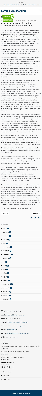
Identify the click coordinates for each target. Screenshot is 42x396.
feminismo (6, 258)
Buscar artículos (7, 372)
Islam (5, 266)
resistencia (6, 292)
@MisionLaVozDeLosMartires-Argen (18, 333)
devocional (6, 251)
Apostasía (6, 236)
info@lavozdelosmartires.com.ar (31, 5)
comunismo (7, 247)
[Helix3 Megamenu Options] (40, 11)
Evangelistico (7, 254)
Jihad (5, 269)
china (5, 243)
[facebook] (17, 2)
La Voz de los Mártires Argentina (17, 322)
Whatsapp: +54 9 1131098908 (11, 5)
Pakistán (6, 280)
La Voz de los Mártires (13, 10)
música (5, 273)
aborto (5, 228)
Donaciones (6, 379)
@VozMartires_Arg (12, 329)
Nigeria (5, 277)
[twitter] (19, 2)
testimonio (6, 299)
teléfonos (6, 295)
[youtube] (22, 2)
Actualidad (6, 232)
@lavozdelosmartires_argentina (17, 326)
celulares (6, 239)
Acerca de (5, 375)
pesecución (7, 288)
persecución (7, 284)
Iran (4, 262)
